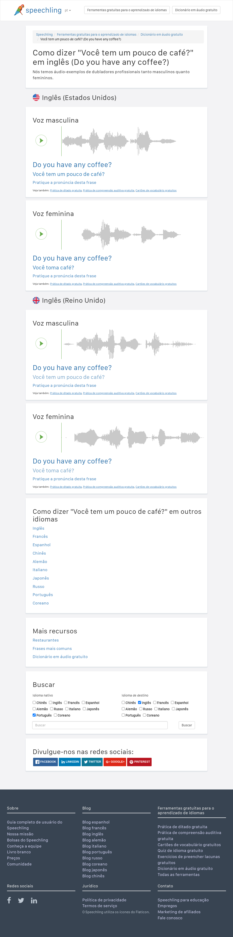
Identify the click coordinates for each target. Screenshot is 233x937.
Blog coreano (94, 863)
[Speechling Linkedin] (37, 901)
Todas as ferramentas (179, 874)
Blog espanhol (96, 822)
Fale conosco (170, 917)
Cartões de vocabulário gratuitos (189, 844)
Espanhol (42, 544)
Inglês (38, 528)
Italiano (40, 569)
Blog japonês (94, 869)
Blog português (97, 851)
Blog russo (92, 857)
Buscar (187, 725)
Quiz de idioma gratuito (180, 850)
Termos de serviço (99, 905)
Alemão (40, 561)
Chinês (39, 553)
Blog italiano (94, 846)
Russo (38, 586)
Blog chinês (93, 875)
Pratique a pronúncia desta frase (64, 182)
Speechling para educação (183, 899)
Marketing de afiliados (179, 911)
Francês (40, 536)
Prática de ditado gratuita (182, 826)
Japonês (41, 578)
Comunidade (19, 863)
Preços (13, 857)
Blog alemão (94, 839)
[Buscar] (100, 725)
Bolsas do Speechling (27, 839)
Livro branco (19, 851)
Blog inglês (92, 833)
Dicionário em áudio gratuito (196, 10)
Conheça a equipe (24, 846)
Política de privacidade (104, 899)
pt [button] (68, 10)
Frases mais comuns (52, 648)
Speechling (44, 34)
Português (43, 594)
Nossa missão (20, 833)
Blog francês (94, 827)
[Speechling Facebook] (12, 901)
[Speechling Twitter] (24, 901)
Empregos (167, 905)
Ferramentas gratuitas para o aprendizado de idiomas (127, 10)
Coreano (41, 603)
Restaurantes (46, 640)
